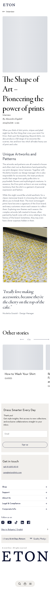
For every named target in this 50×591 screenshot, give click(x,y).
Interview (10, 12)
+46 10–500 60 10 (10, 467)
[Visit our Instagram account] (2, 522)
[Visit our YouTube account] (9, 522)
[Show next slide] (41, 339)
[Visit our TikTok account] (16, 522)
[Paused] (42, 277)
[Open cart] (25, 584)
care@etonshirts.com (12, 473)
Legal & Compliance (25, 503)
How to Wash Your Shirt (22, 374)
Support (25, 492)
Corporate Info (25, 509)
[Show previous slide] (22, 339)
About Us (25, 498)
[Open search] (20, 584)
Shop (25, 487)
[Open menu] (30, 584)
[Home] (25, 556)
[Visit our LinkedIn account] (22, 522)
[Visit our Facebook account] (28, 522)
